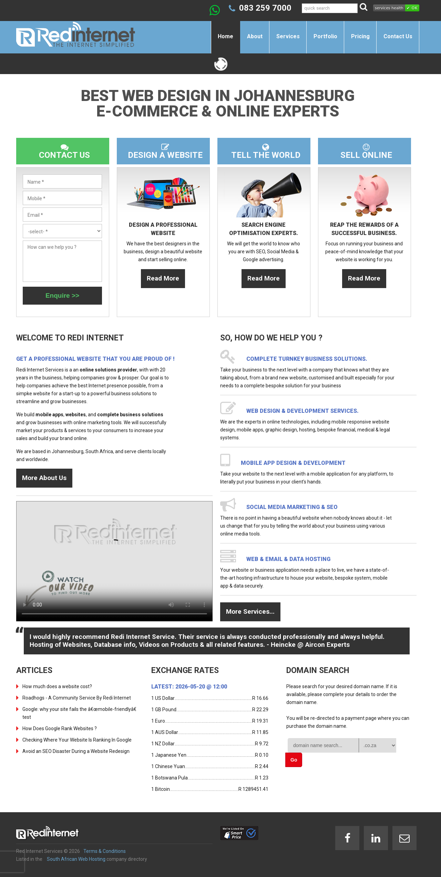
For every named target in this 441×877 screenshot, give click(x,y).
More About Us (44, 478)
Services (288, 36)
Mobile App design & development (293, 463)
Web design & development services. (302, 411)
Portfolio (325, 36)
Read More (163, 278)
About (255, 36)
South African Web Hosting (76, 859)
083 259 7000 (265, 8)
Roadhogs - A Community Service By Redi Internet (76, 698)
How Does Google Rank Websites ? (59, 728)
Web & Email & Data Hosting (288, 559)
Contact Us (397, 36)
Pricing (360, 36)
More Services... (250, 611)
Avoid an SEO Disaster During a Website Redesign (76, 751)
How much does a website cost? (57, 686)
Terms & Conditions (104, 851)
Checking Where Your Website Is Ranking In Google (77, 740)
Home (225, 36)
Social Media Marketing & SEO (292, 507)
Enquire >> (62, 295)
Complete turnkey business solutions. (306, 359)
